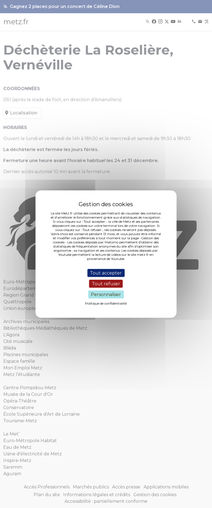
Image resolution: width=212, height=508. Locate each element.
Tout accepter (106, 272)
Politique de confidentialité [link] (106, 303)
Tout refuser (106, 283)
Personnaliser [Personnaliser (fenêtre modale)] (106, 294)
